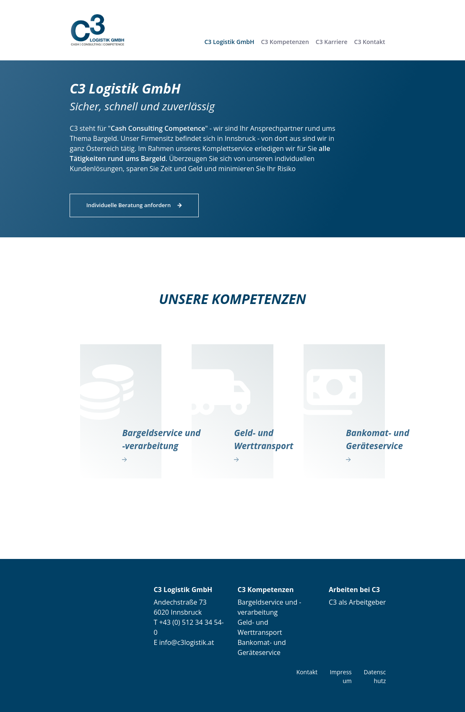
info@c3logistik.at (185, 642)
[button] (285, 41)
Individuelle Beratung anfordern (128, 205)
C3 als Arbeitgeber (357, 602)
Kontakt (307, 672)
